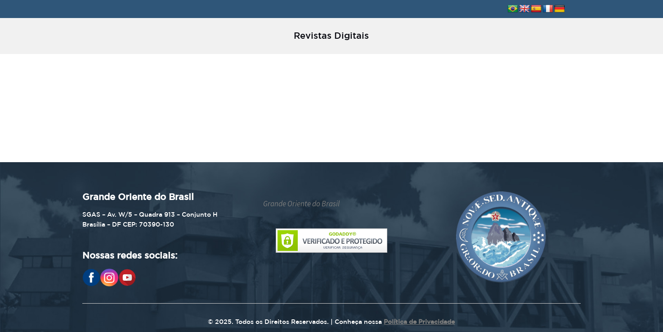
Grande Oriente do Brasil (301, 204)
